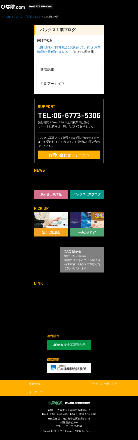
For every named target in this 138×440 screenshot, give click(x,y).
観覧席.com (87, 315)
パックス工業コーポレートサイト (51, 295)
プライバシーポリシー (103, 383)
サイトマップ (34, 392)
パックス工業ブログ (27, 17)
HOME (6, 17)
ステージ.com (87, 295)
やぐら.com (51, 315)
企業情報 (34, 383)
